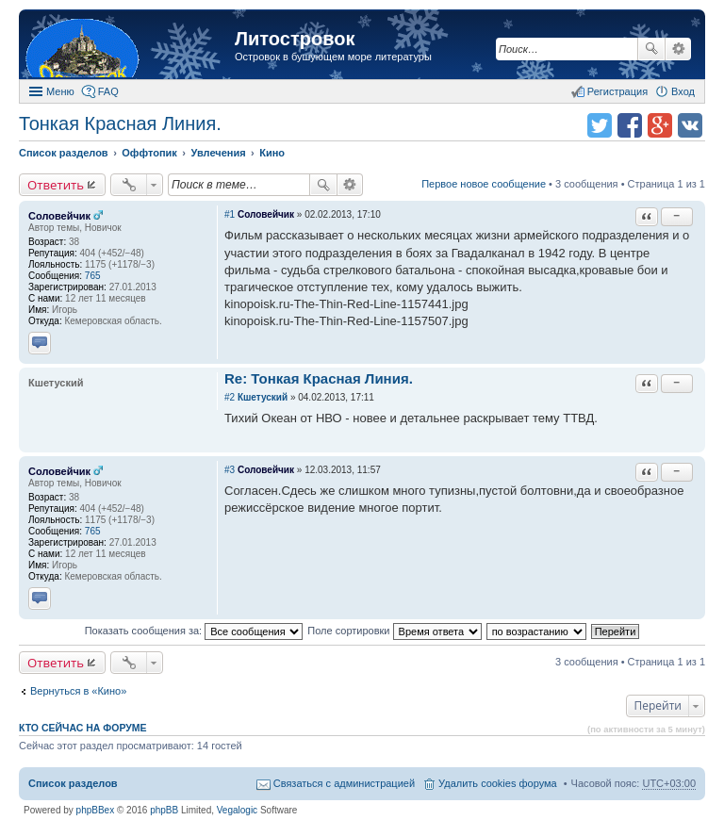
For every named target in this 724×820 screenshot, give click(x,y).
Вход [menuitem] (683, 91)
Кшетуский (263, 397)
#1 (229, 214)
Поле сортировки (394, 630)
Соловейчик (59, 215)
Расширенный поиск (678, 49)
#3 (229, 470)
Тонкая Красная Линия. (120, 123)
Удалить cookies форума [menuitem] (497, 783)
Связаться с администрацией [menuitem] (344, 783)
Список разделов (73, 783)
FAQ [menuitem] (108, 91)
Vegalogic (237, 810)
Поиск (651, 49)
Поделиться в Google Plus (660, 125)
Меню (60, 91)
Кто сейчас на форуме (83, 727)
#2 (229, 397)
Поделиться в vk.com (690, 125)
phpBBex (95, 810)
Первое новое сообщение (483, 183)
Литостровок (294, 38)
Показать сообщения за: (194, 630)
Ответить (55, 184)
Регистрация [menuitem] (617, 91)
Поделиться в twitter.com (599, 125)
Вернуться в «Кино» (78, 691)
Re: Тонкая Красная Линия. (318, 378)
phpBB (164, 810)
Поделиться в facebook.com (629, 125)
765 (93, 276)
